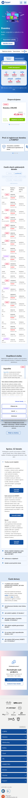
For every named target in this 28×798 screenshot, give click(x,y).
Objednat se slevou (17, 119)
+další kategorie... (14, 183)
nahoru (22, 727)
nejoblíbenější (18, 173)
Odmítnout (14, 416)
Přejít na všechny (13, 433)
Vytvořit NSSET (16, 515)
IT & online (9, 180)
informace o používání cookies (10, 396)
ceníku (6, 595)
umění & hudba (22, 176)
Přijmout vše (14, 406)
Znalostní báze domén (14, 683)
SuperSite (6, 372)
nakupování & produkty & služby (9, 176)
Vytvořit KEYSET (16, 542)
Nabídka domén (8, 43)
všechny (10, 173)
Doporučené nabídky (9, 39)
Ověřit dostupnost (14, 67)
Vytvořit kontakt (16, 490)
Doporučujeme (16, 51)
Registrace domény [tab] (8, 58)
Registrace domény (7, 51)
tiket (12, 597)
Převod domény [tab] (19, 58)
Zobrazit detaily (19, 401)
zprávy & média (18, 180)
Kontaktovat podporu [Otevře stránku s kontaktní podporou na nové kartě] (14, 680)
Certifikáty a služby (6, 787)
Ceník (22, 51)
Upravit (14, 411)
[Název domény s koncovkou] (14, 63)
